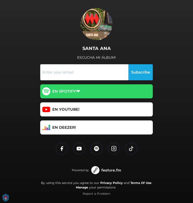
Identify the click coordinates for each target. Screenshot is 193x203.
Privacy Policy (111, 183)
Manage (82, 187)
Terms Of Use (141, 183)
